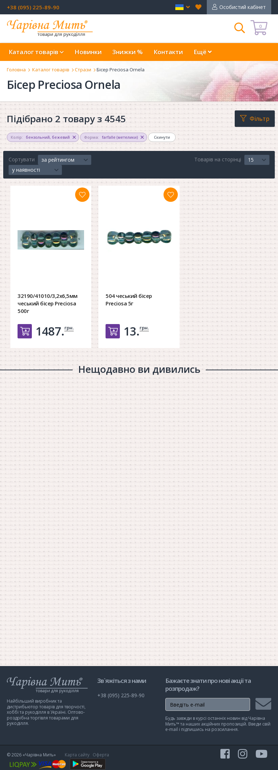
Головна (16, 69)
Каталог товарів (50, 69)
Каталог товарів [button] (36, 52)
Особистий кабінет (242, 7)
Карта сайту (77, 755)
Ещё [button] (203, 52)
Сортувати (22, 159)
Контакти (168, 52)
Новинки (88, 52)
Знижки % (127, 52)
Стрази (83, 69)
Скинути (162, 137)
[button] (182, 7)
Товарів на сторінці (217, 159)
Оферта (101, 755)
